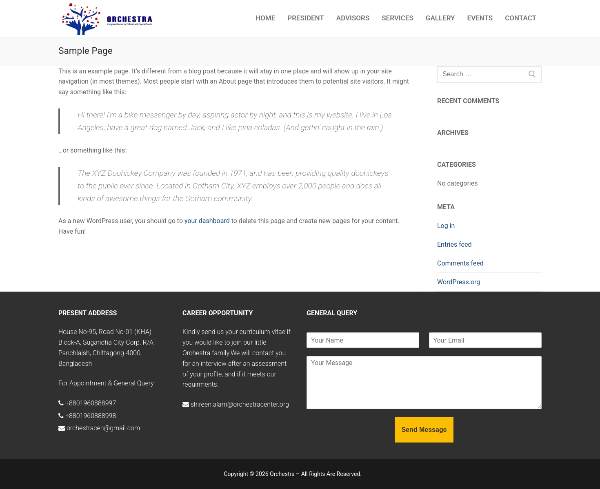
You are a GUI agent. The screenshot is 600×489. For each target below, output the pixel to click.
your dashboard (207, 221)
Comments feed (460, 263)
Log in (446, 226)
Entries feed (454, 244)
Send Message (424, 429)
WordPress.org (458, 282)
